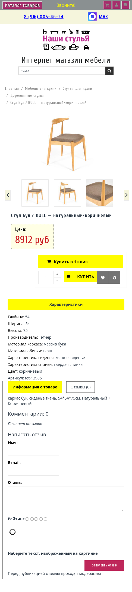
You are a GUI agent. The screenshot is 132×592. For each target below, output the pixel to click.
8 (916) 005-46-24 (44, 17)
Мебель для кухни (40, 88)
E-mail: (14, 462)
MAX (98, 17)
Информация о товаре (34, 387)
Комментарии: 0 (28, 413)
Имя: (13, 442)
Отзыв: (15, 482)
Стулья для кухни (77, 88)
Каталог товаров (22, 5)
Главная (12, 88)
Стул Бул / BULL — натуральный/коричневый (48, 102)
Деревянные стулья (27, 95)
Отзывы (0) (81, 387)
